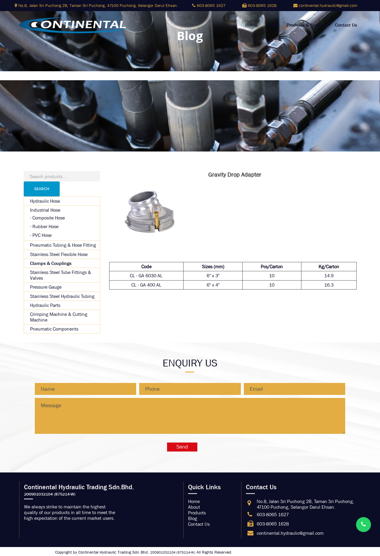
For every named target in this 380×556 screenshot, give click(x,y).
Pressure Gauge (45, 287)
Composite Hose (48, 218)
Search (41, 189)
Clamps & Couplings (50, 263)
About (272, 25)
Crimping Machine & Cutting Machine (58, 317)
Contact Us (346, 25)
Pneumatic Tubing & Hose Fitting (63, 245)
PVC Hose (42, 235)
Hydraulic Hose (45, 201)
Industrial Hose (45, 210)
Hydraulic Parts (45, 305)
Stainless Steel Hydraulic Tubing (62, 296)
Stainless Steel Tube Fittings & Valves (60, 275)
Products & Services (306, 25)
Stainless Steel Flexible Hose (59, 254)
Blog (192, 518)
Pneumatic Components (54, 329)
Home (251, 25)
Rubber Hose (45, 226)
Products (197, 513)
